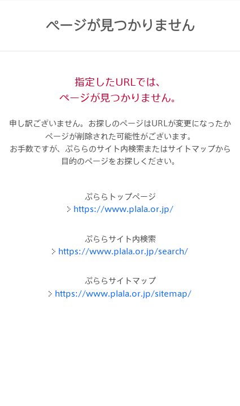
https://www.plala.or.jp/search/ (123, 251)
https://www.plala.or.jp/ (123, 209)
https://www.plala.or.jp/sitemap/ (123, 293)
